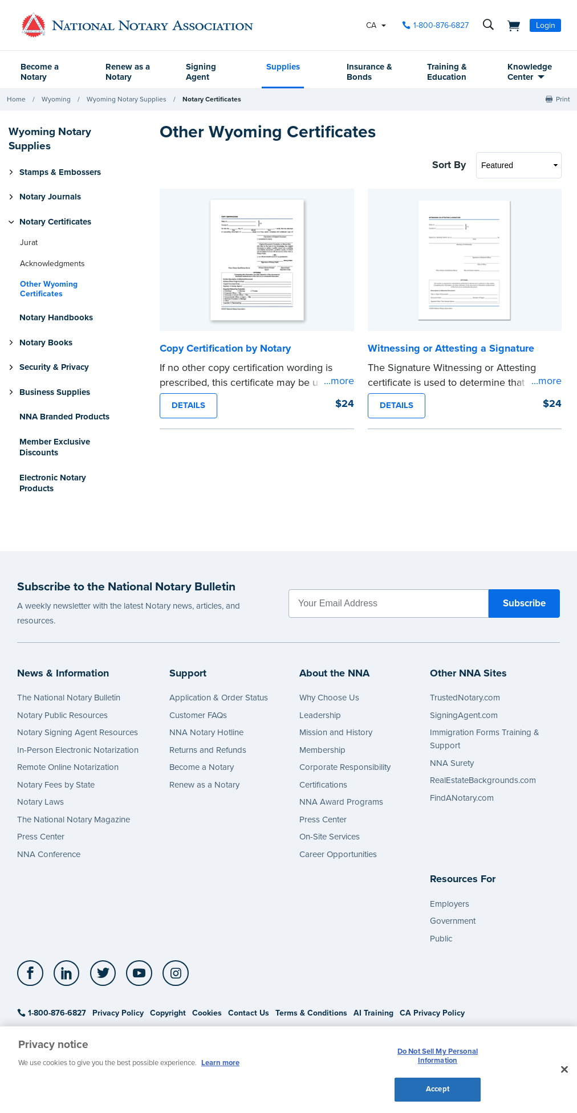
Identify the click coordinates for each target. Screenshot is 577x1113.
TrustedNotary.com (465, 697)
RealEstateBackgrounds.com (483, 780)
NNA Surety (452, 763)
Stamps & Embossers (60, 172)
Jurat (29, 242)
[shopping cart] (510, 25)
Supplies (283, 67)
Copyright (168, 1013)
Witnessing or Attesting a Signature (451, 348)
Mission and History (335, 732)
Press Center (40, 836)
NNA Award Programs (341, 802)
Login (545, 25)
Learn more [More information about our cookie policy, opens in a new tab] (220, 1062)
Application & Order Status (218, 697)
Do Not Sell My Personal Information (437, 1056)
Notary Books (45, 342)
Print (563, 99)
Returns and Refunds (207, 750)
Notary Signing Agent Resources (77, 732)
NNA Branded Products (64, 416)
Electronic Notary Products (52, 483)
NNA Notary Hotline (206, 732)
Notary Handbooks (56, 317)
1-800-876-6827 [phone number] (441, 25)
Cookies (207, 1013)
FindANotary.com (462, 798)
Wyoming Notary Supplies (126, 99)
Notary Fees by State (56, 785)
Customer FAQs (198, 715)
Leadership (320, 715)
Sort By (449, 164)
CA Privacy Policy (432, 1013)
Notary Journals (50, 196)
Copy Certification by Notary (225, 348)
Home (16, 99)
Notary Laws (40, 802)
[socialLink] (33, 973)
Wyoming (56, 99)
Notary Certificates (211, 99)
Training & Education (447, 72)
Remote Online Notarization (68, 767)
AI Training (373, 1013)
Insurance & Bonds (369, 72)
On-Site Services (329, 836)
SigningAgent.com (464, 715)
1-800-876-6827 (51, 1013)
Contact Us (248, 1013)
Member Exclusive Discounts (54, 447)
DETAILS (188, 405)
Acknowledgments (52, 263)
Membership (322, 750)
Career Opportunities (338, 854)
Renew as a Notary (127, 72)
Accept (437, 1089)
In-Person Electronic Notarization (78, 750)
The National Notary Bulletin (68, 697)
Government (453, 921)
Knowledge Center (529, 72)
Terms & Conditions (311, 1013)
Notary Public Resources (62, 715)
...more (339, 380)
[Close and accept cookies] (564, 1069)
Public (441, 938)
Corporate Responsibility (345, 767)
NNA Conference (48, 854)
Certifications (323, 785)
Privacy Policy (118, 1013)
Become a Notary (40, 72)
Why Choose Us (329, 697)
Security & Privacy (54, 367)
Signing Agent (201, 72)
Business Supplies (54, 392)
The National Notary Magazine (73, 819)
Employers (449, 904)
